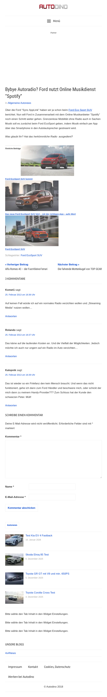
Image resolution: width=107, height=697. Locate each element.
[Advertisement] (53, 57)
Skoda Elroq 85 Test (37, 554)
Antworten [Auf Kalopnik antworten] (11, 405)
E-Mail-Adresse (15, 497)
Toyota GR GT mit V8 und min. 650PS (47, 573)
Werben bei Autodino (21, 677)
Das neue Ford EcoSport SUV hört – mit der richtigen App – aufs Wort (40, 214)
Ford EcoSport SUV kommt (19, 179)
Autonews (12, 525)
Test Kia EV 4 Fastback (39, 535)
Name (9, 486)
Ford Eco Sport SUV (80, 110)
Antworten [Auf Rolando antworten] (11, 356)
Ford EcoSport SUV (15, 249)
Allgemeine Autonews (19, 103)
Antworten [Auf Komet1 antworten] (11, 316)
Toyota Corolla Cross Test (40, 592)
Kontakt (33, 667)
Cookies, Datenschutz (57, 667)
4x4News (10, 653)
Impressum (15, 667)
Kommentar (13, 436)
